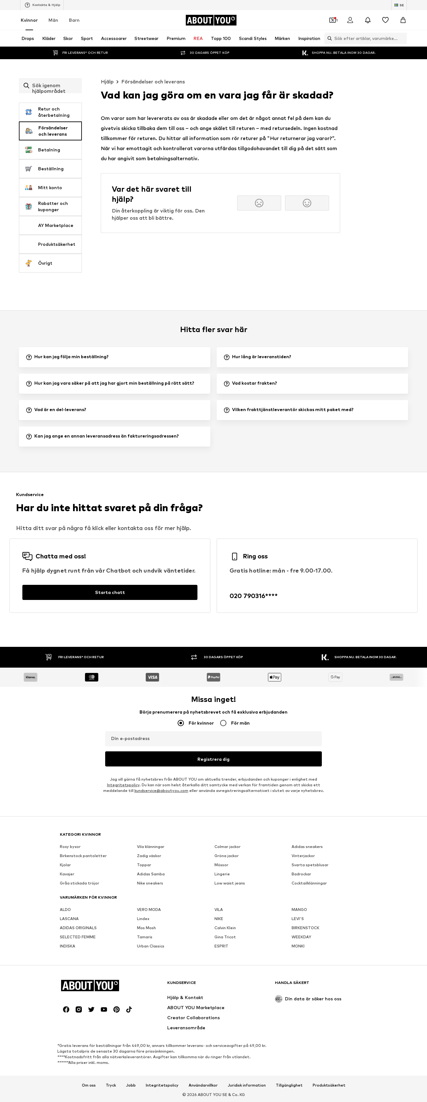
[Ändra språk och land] (399, 5)
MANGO (299, 909)
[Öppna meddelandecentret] (368, 20)
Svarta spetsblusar (310, 864)
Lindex (143, 918)
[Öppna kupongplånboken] (332, 20)
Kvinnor (29, 20)
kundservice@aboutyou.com (161, 790)
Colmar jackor (227, 846)
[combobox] (50, 85)
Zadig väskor (149, 855)
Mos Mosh (146, 927)
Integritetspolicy (123, 785)
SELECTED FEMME (78, 937)
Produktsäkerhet (329, 1085)
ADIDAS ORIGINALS (78, 927)
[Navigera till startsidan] (211, 20)
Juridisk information (247, 1085)
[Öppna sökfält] (328, 38)
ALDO (65, 909)
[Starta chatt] (109, 592)
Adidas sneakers (307, 846)
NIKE (218, 918)
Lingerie (222, 874)
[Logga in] (350, 20)
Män (53, 20)
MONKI (298, 946)
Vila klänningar (150, 846)
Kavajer (67, 874)
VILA (218, 909)
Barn (74, 20)
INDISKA (67, 946)
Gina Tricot (225, 937)
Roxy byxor (70, 846)
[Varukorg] (403, 20)
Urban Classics (150, 946)
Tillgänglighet (289, 1085)
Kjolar (65, 864)
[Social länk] (66, 1009)
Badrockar (301, 874)
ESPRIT (221, 946)
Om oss (89, 1085)
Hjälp (107, 82)
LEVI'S (298, 918)
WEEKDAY (301, 937)
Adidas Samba (151, 874)
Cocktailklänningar (309, 883)
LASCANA (69, 918)
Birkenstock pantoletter (83, 855)
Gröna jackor (226, 855)
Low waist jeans (229, 883)
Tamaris (144, 937)
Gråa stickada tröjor (79, 883)
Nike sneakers (150, 883)
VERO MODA (149, 909)
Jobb (131, 1085)
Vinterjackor (303, 855)
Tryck (111, 1085)
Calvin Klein (225, 927)
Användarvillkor (203, 1085)
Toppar (144, 864)
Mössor (221, 864)
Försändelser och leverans (153, 82)
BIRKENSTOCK (305, 927)
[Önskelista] (385, 20)
